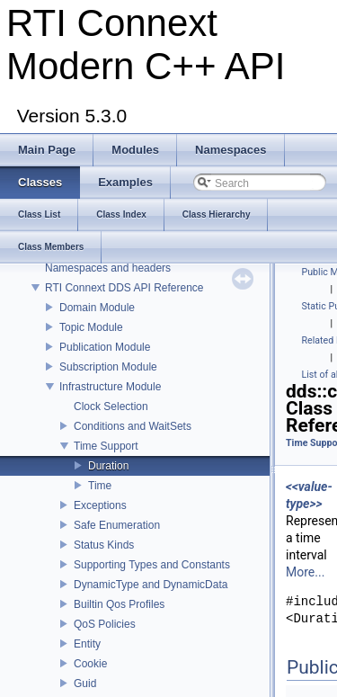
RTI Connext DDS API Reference (124, 287)
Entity (87, 644)
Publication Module (104, 347)
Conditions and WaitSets (132, 426)
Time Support (106, 446)
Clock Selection (111, 406)
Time (99, 485)
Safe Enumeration (117, 525)
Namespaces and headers (108, 268)
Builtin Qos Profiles (119, 604)
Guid (85, 683)
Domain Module (97, 307)
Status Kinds (104, 545)
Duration (108, 466)
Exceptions (100, 505)
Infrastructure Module (110, 386)
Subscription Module (108, 367)
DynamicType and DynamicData (150, 584)
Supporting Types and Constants (152, 564)
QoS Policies (105, 624)
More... (305, 572)
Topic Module (91, 327)
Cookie (90, 663)
